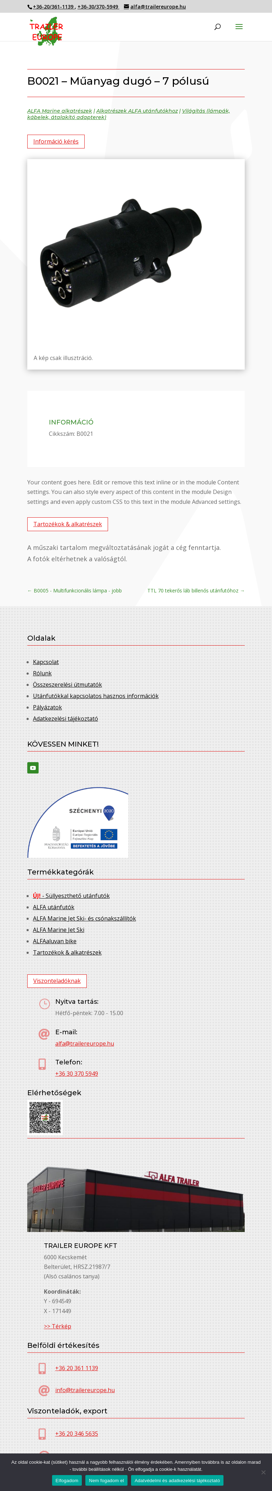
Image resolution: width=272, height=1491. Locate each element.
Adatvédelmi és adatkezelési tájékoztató (177, 1480)
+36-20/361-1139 (54, 6)
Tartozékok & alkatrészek (67, 524)
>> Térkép (57, 1326)
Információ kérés (56, 141)
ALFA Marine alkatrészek (59, 111)
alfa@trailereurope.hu (84, 1043)
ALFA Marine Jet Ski (58, 930)
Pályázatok (47, 707)
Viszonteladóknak (57, 981)
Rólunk (42, 673)
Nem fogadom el (106, 1480)
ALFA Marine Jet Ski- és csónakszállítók (84, 918)
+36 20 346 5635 (76, 1433)
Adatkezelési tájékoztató (65, 718)
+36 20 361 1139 (76, 1368)
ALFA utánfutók (53, 907)
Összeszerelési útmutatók (67, 684)
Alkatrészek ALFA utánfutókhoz (137, 111)
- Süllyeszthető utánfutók (71, 896)
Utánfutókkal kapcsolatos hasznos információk (96, 696)
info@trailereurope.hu (85, 1390)
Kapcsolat (46, 662)
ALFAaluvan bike (54, 941)
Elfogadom (67, 1480)
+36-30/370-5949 (98, 6)
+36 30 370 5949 (76, 1074)
